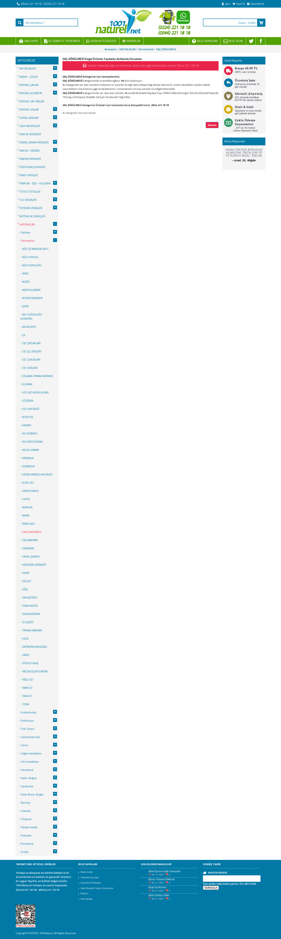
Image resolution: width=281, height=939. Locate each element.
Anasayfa (110, 49)
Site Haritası (85, 899)
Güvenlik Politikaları (89, 883)
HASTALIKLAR (127, 49)
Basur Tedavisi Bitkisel (162, 879)
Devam (212, 125)
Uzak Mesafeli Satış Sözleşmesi (95, 888)
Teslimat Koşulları (88, 878)
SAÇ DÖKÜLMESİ (166, 49)
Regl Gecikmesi (157, 887)
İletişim (83, 894)
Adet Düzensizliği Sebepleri (165, 871)
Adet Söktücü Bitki (159, 895)
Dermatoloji (146, 49)
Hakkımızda (85, 872)
